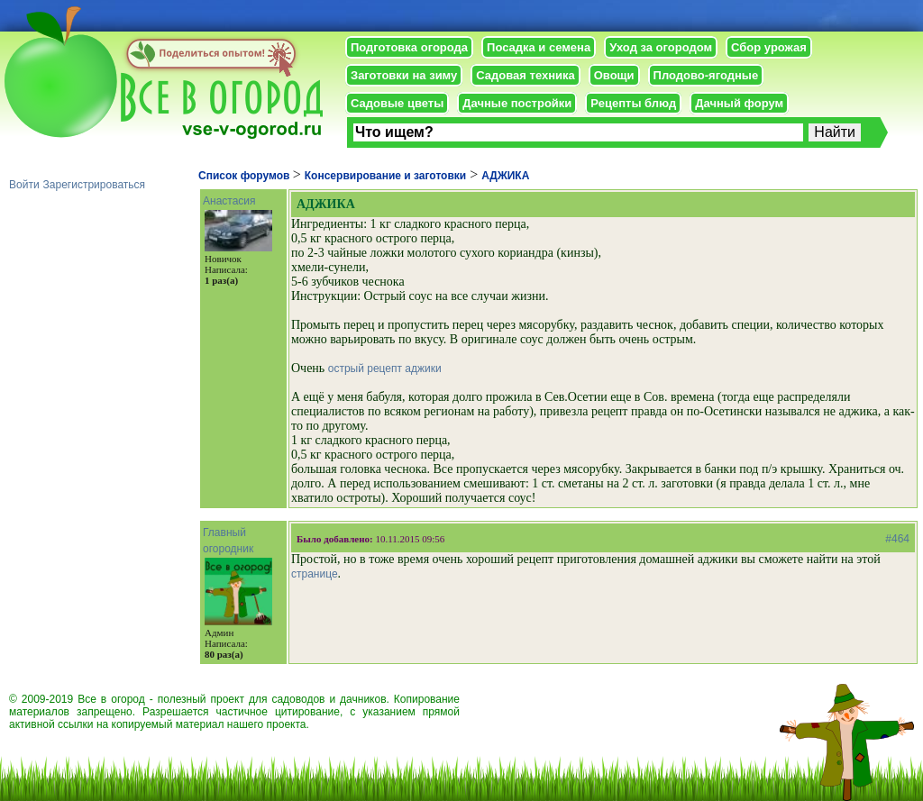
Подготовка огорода (409, 47)
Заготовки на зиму (404, 75)
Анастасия (229, 201)
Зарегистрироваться (94, 184)
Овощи (614, 75)
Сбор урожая (769, 47)
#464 (897, 538)
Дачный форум (739, 103)
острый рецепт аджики (385, 368)
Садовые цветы (397, 103)
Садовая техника (525, 75)
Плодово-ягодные (706, 75)
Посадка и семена (538, 47)
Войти (24, 184)
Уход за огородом (660, 47)
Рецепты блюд (633, 103)
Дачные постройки (516, 103)
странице (314, 574)
